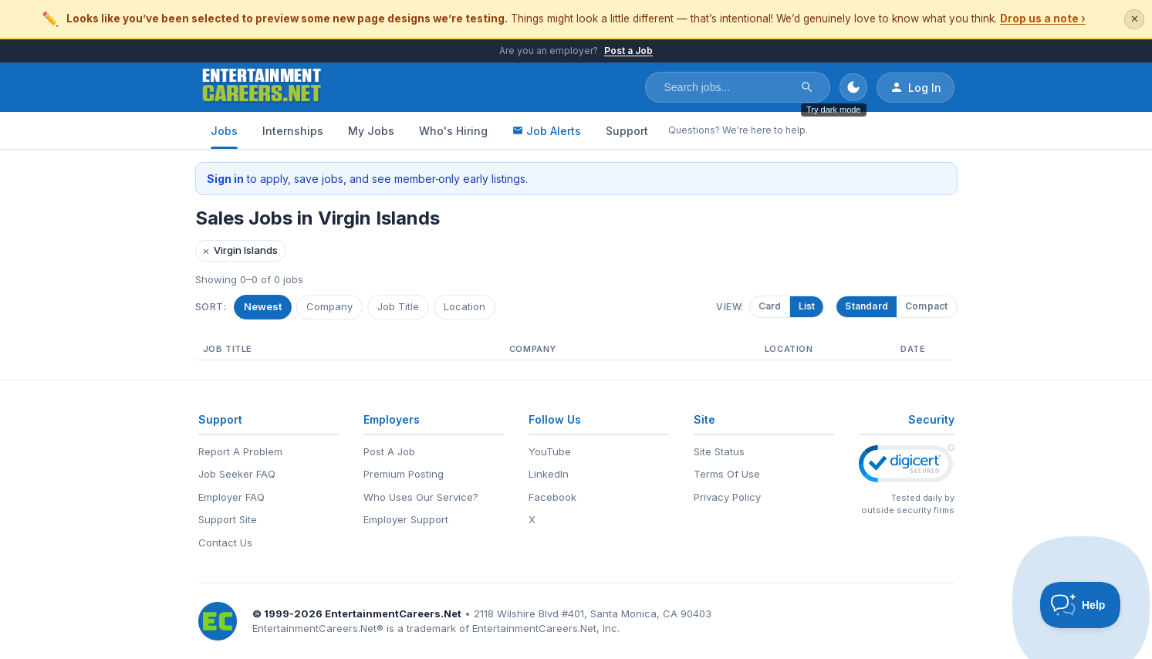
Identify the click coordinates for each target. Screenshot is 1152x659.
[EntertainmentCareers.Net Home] (262, 87)
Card (773, 306)
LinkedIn (549, 474)
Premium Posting (403, 474)
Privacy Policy (727, 497)
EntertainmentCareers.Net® (317, 628)
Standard (866, 306)
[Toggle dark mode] (853, 87)
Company (329, 306)
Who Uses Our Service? (420, 497)
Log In (915, 87)
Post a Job (628, 50)
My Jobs (371, 130)
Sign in (225, 178)
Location (464, 306)
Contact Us (225, 542)
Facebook (552, 497)
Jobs (224, 130)
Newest (263, 306)
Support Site (227, 519)
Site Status (719, 451)
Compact (926, 306)
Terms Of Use (727, 474)
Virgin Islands (240, 250)
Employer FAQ (231, 497)
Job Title (398, 306)
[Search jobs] (727, 87)
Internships (292, 130)
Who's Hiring (453, 130)
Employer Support (405, 519)
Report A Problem (240, 451)
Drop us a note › (1043, 18)
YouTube (550, 451)
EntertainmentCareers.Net (393, 613)
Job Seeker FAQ (236, 474)
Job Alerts (546, 130)
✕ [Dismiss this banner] (1134, 19)
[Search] (807, 87)
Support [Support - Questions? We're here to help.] (627, 130)
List (810, 306)
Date (912, 348)
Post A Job (389, 451)
